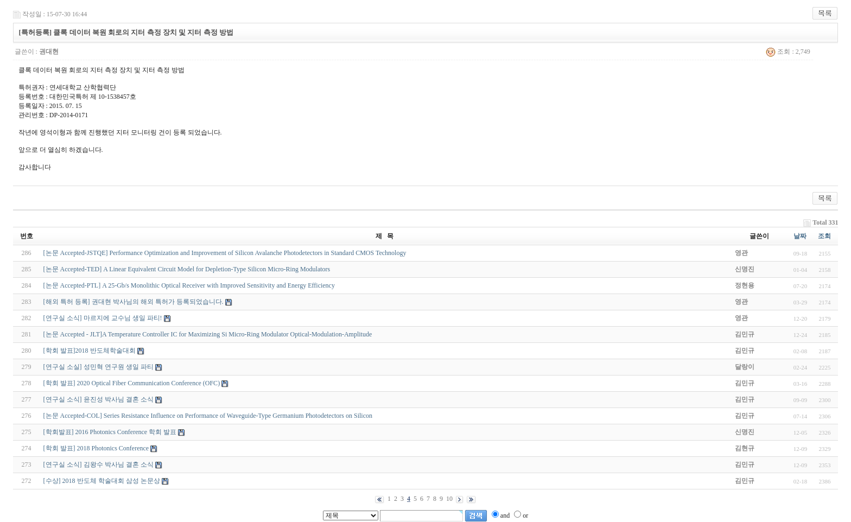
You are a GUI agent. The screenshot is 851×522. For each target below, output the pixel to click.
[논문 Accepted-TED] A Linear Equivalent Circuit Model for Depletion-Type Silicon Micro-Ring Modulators (187, 269)
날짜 (799, 236)
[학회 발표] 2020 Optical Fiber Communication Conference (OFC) (131, 383)
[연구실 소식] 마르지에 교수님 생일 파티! (102, 318)
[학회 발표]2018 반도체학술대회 (89, 350)
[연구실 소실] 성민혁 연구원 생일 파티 (98, 367)
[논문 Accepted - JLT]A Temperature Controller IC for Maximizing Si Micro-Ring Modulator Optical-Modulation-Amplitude (207, 334)
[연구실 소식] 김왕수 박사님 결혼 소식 (98, 464)
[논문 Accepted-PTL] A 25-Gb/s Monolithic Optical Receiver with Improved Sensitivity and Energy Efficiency (189, 285)
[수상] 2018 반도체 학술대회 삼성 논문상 (101, 481)
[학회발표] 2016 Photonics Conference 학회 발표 (110, 432)
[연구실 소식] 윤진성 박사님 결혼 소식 (98, 399)
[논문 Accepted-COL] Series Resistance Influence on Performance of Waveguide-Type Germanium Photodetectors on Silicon (207, 415)
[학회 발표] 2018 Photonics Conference (96, 448)
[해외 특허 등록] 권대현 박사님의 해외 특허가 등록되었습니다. (133, 301)
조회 (824, 236)
